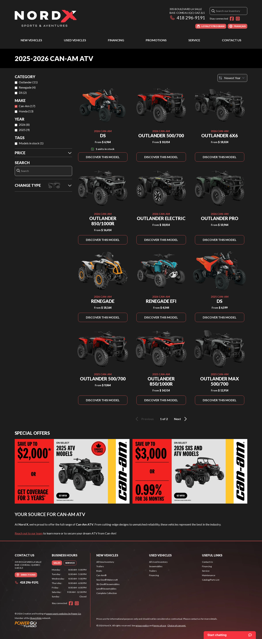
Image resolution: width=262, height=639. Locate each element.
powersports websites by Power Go (63, 613)
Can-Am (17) (27, 106)
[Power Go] (48, 624)
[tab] (57, 562)
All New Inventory (105, 561)
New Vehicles (31, 40)
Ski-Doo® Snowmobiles (108, 584)
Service (194, 40)
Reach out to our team (29, 533)
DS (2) (23, 92)
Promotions (156, 40)
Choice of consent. (176, 625)
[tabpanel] (69, 583)
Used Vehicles (75, 40)
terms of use (159, 625)
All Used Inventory (158, 561)
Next (181, 419)
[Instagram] (238, 18)
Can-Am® (101, 575)
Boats (99, 570)
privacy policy (142, 625)
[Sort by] (232, 78)
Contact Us (231, 40)
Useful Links (212, 555)
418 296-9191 (187, 17)
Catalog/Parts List (210, 579)
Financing (116, 40)
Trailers (100, 566)
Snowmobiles (155, 566)
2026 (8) (24, 124)
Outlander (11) (28, 82)
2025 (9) (24, 130)
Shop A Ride (36, 618)
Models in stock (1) (31, 143)
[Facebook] (232, 18)
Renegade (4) (27, 87)
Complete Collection (106, 593)
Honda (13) (26, 111)
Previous (144, 419)
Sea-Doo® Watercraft (107, 579)
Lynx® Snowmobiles (106, 588)
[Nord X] (46, 18)
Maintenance (208, 575)
